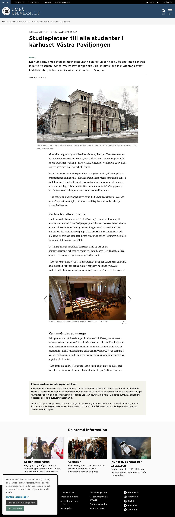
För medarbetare (62, 2)
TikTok (129, 501)
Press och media (69, 496)
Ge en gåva (66, 508)
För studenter (18, 2)
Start (4, 21)
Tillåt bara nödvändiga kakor (21, 502)
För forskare (34, 2)
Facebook (131, 492)
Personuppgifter (98, 504)
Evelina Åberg (40, 77)
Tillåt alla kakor (15, 508)
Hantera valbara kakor (17, 497)
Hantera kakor (97, 508)
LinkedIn (130, 509)
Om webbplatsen (99, 492)
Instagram (131, 496)
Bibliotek (47, 2)
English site (167, 2)
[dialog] (30, 494)
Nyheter (12, 21)
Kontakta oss (67, 492)
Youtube (130, 505)
